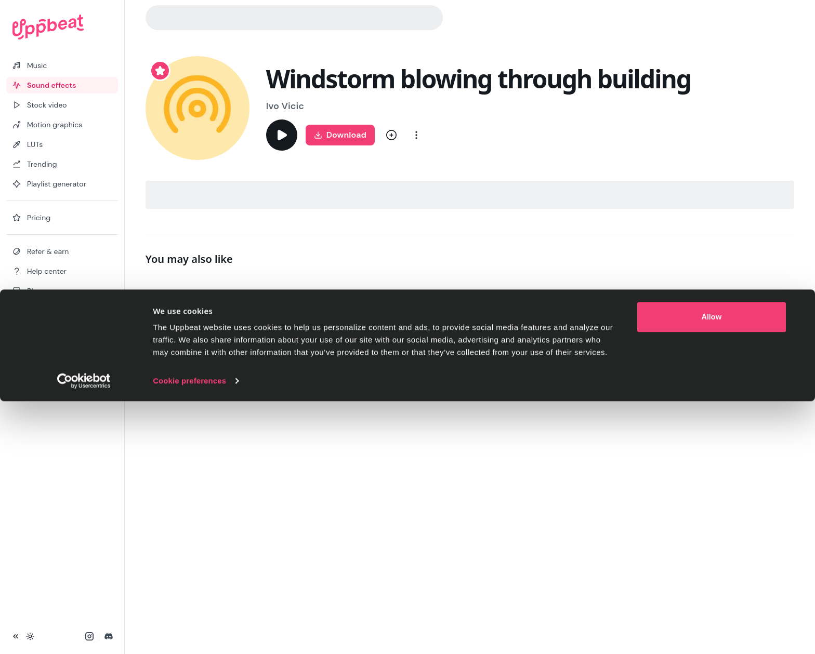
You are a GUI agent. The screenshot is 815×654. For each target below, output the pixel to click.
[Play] (281, 135)
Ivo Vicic (285, 106)
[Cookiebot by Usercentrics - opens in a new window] (83, 634)
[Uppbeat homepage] (62, 27)
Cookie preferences (189, 633)
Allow (712, 570)
